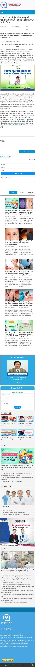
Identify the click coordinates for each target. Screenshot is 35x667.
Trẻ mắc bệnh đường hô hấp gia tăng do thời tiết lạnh (15, 602)
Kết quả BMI (4, 401)
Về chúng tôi (5, 506)
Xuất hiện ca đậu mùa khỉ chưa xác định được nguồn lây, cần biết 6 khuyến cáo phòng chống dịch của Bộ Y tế (26, 212)
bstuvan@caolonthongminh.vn (16, 123)
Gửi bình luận (18, 174)
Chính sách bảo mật (7, 510)
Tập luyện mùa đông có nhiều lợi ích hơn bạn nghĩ (14, 512)
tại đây (30, 119)
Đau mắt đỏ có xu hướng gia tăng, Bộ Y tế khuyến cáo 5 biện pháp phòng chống (12, 243)
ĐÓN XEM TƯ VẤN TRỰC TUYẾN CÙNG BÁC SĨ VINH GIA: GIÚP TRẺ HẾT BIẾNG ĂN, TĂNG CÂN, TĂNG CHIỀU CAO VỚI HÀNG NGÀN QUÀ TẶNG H (11, 334)
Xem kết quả (17, 407)
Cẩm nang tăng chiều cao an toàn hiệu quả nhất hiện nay (16, 514)
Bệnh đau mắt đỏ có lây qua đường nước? (26, 241)
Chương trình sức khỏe (30, 193)
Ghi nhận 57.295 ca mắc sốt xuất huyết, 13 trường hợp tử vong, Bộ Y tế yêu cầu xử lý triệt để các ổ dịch (26, 273)
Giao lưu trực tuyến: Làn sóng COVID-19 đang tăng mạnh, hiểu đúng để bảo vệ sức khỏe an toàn (26, 334)
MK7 (26, 44)
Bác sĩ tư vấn (11, 665)
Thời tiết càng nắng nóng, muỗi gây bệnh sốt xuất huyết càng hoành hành (26, 304)
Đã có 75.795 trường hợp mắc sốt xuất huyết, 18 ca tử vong (11, 273)
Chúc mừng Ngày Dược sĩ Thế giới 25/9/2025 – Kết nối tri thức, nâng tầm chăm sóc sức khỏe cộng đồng (12, 212)
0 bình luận (32, 159)
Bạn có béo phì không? (17, 392)
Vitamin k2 (24, 104)
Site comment (27, 151)
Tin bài (13, 192)
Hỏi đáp (22, 192)
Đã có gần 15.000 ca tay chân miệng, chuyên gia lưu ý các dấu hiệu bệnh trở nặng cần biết (12, 304)
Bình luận (5, 156)
